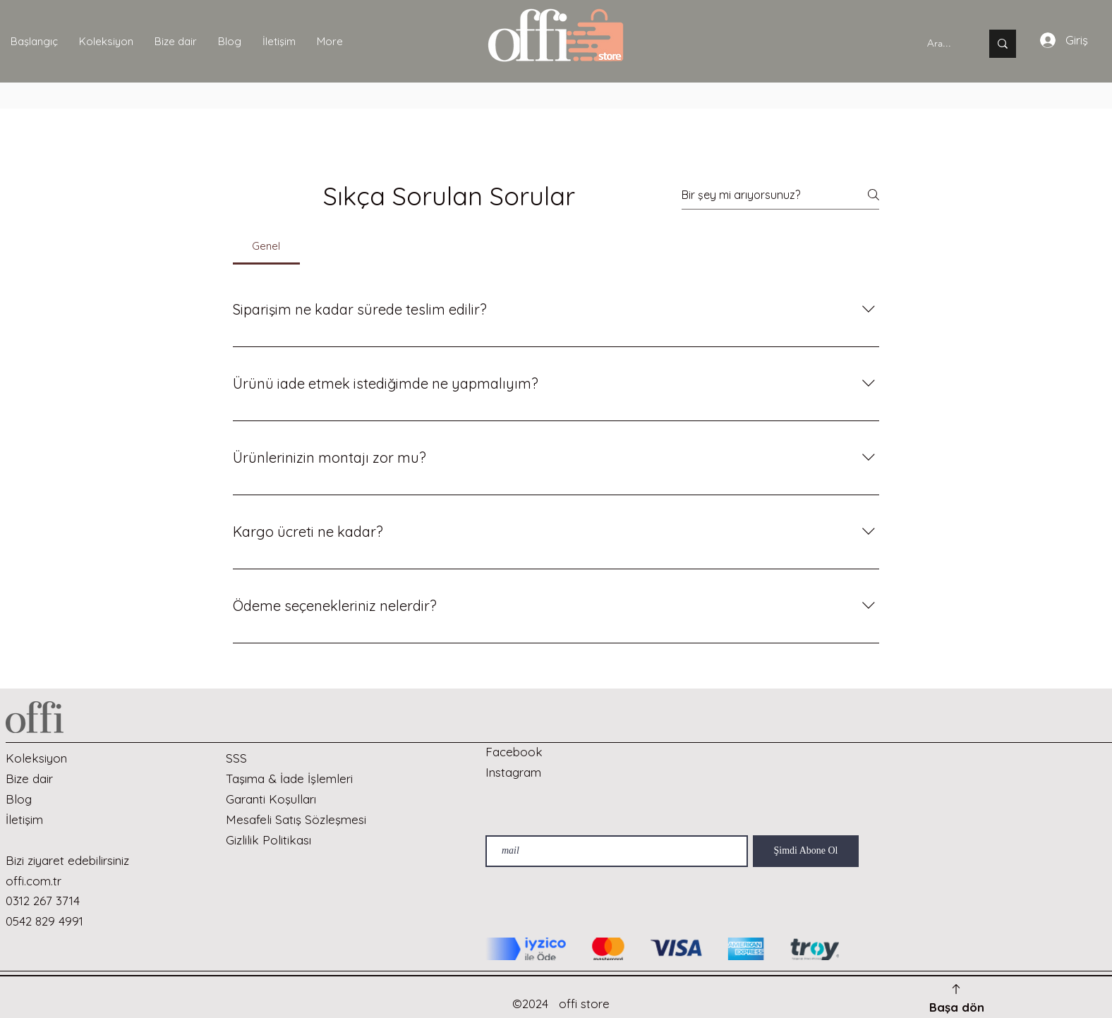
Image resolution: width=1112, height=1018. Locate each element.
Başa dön (956, 1007)
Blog (19, 799)
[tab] (266, 246)
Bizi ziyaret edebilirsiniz (67, 860)
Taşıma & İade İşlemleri (289, 778)
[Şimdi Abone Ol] (806, 851)
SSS (236, 758)
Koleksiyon (36, 758)
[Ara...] (939, 44)
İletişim (24, 819)
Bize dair (29, 778)
